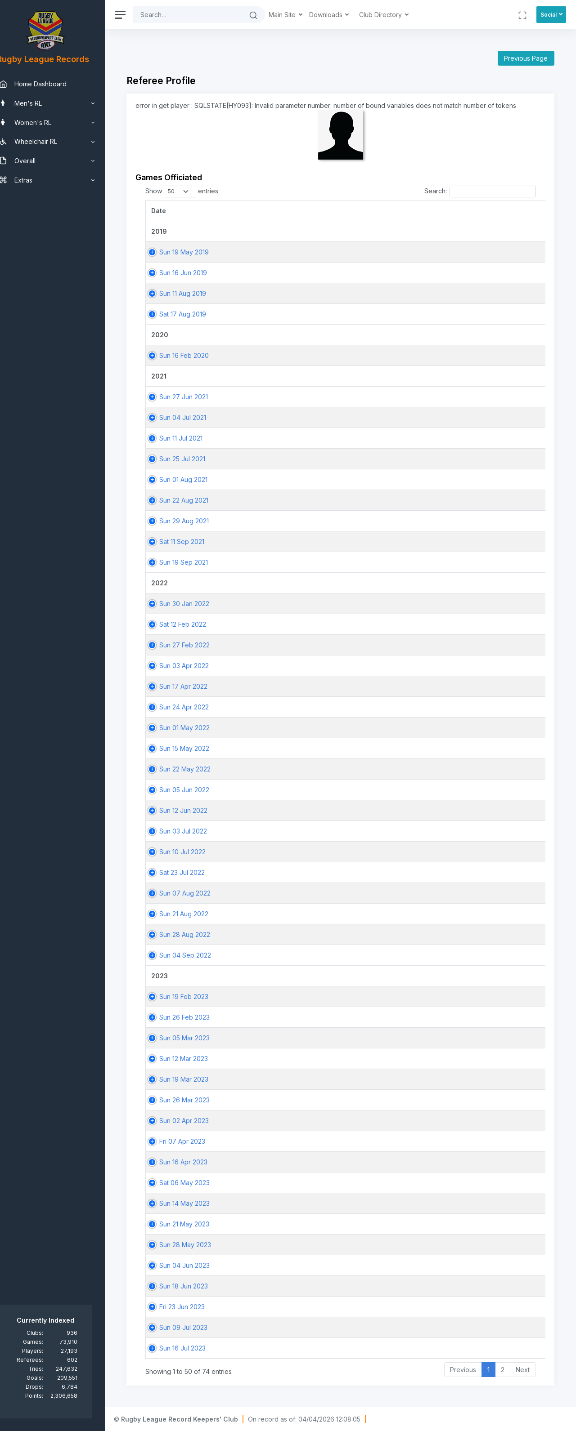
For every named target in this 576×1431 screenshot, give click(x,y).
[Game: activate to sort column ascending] (311, 210)
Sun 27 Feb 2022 (198, 645)
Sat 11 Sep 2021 (195, 541)
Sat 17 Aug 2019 (196, 314)
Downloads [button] (340, 14)
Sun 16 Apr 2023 (197, 1162)
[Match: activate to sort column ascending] (377, 210)
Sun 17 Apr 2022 (197, 686)
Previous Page (526, 58)
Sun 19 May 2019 (198, 252)
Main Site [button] (297, 14)
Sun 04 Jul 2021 (196, 417)
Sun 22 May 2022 (199, 769)
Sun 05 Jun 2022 (198, 790)
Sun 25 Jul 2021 (196, 459)
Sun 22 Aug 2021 (197, 500)
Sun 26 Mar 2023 (198, 1100)
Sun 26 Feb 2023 (198, 1017)
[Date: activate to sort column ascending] (219, 210)
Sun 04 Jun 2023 (198, 1265)
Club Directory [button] (395, 14)
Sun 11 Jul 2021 (194, 438)
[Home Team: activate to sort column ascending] (480, 210)
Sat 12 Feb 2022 (196, 624)
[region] (59, 715)
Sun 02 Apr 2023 (198, 1120)
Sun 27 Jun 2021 (197, 397)
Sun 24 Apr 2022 (198, 707)
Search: (480, 191)
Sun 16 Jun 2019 (197, 272)
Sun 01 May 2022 (198, 727)
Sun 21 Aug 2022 (197, 914)
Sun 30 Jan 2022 (198, 603)
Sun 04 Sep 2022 (199, 955)
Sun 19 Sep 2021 (197, 562)
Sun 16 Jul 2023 (196, 1348)
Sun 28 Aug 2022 (198, 934)
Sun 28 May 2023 (199, 1244)
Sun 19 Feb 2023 (197, 996)
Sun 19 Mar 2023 (197, 1079)
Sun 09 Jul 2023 (197, 1327)
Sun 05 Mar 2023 (198, 1038)
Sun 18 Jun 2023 (197, 1286)
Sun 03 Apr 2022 (198, 665)
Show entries (195, 191)
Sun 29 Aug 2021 (198, 521)
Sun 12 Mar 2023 (197, 1058)
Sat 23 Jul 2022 (196, 872)
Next (523, 1369)
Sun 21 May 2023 (198, 1224)
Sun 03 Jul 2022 (197, 831)
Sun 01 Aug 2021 (197, 479)
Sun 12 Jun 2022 (197, 810)
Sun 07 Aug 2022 (199, 893)
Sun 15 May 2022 (198, 748)
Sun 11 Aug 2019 (196, 293)
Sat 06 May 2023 (198, 1182)
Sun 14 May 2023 (198, 1203)
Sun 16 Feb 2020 (198, 355)
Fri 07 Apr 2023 (196, 1141)
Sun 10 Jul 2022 (196, 852)
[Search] (201, 14)
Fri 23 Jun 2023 (196, 1307)
